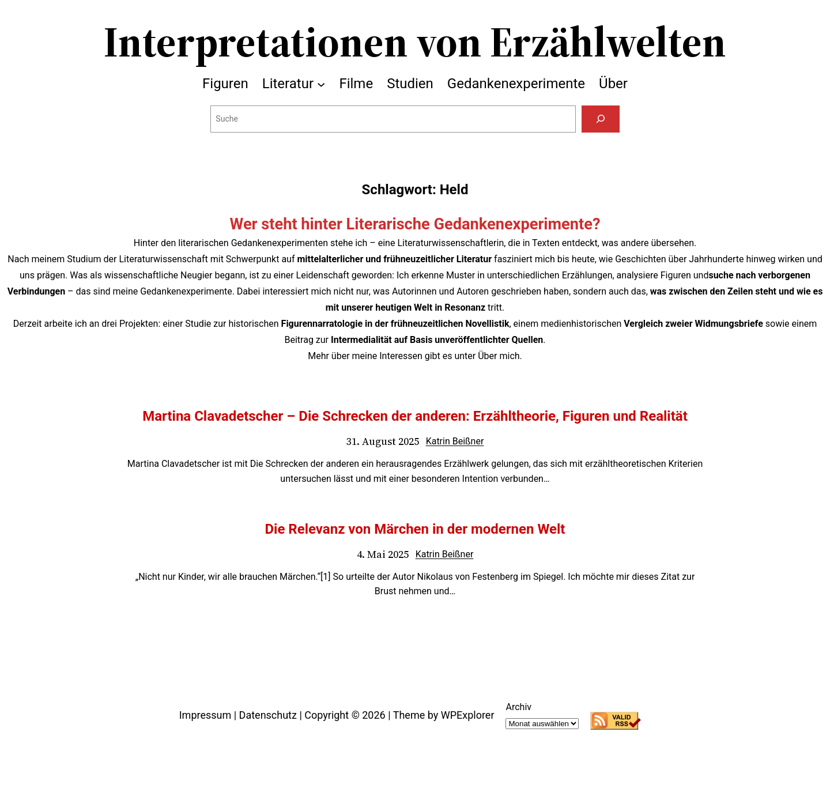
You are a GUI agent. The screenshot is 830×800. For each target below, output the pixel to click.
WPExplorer (468, 715)
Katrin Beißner (455, 441)
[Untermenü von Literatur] (321, 84)
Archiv (518, 706)
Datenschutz (268, 715)
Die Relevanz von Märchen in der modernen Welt (415, 529)
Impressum (205, 715)
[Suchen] (600, 119)
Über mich (498, 355)
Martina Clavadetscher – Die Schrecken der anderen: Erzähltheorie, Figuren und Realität (415, 416)
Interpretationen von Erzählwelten (415, 41)
